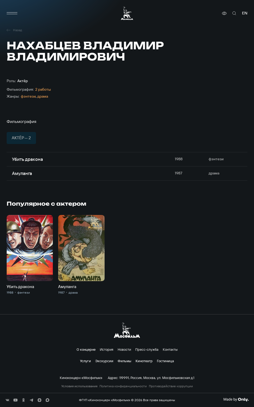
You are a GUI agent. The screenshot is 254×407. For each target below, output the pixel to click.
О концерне (86, 349)
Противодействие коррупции (171, 386)
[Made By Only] (236, 399)
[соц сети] (7, 400)
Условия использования (79, 386)
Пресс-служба (146, 349)
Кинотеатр (144, 361)
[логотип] (127, 13)
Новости (124, 349)
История (106, 349)
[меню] (12, 13)
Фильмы (124, 361)
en (244, 13)
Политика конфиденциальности (123, 386)
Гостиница (165, 361)
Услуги (85, 361)
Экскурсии (104, 361)
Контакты (170, 349)
